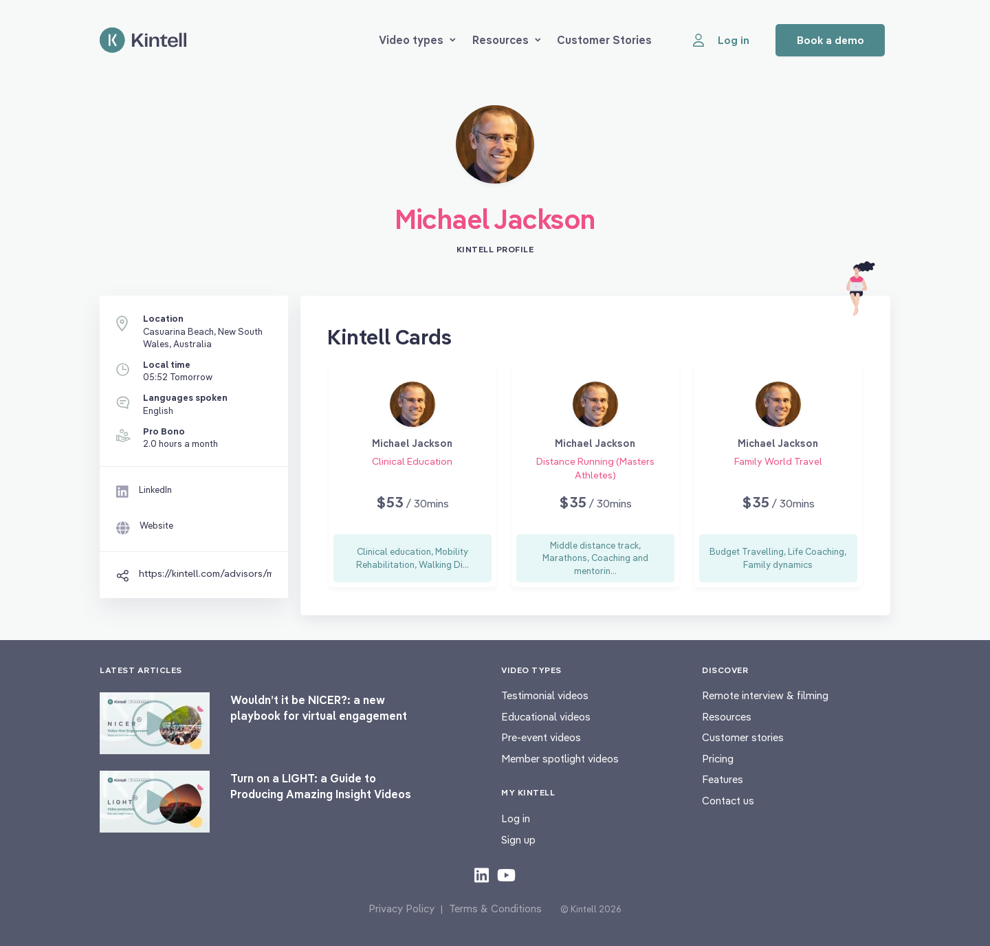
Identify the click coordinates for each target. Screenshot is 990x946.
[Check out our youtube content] (506, 874)
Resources (506, 40)
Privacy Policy (401, 908)
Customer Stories (604, 40)
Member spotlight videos (560, 758)
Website (156, 525)
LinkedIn (155, 489)
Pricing (718, 758)
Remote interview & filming (765, 695)
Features (722, 779)
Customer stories (743, 737)
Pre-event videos (541, 737)
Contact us (728, 800)
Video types (417, 40)
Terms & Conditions (495, 908)
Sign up (518, 839)
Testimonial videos (544, 695)
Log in (515, 818)
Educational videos (546, 716)
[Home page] (143, 40)
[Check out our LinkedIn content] (481, 874)
